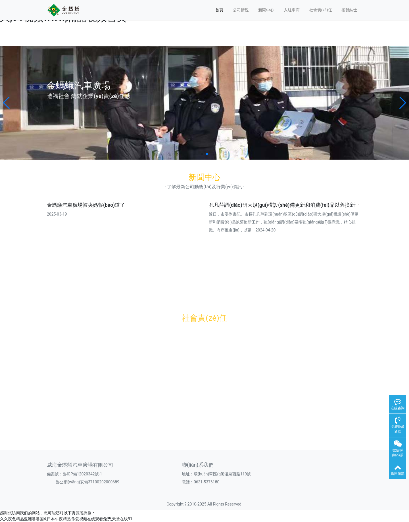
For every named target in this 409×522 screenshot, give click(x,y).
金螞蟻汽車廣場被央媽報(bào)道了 (86, 205)
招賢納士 (349, 10)
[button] (7, 103)
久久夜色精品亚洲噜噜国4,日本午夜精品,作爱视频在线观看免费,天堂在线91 (66, 519)
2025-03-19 (57, 214)
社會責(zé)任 (320, 10)
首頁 (219, 10)
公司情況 (241, 10)
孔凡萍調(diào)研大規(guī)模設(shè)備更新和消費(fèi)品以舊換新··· (284, 205)
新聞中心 (266, 10)
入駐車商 (292, 10)
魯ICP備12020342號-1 (82, 474)
